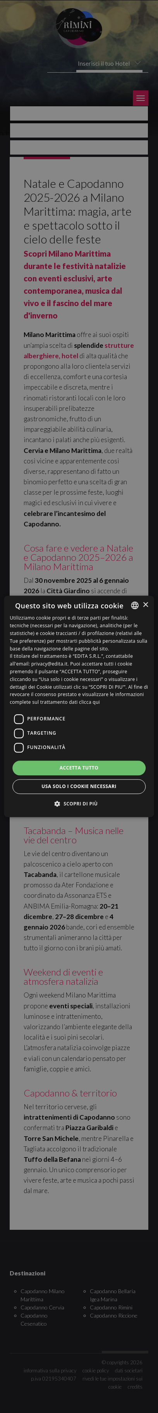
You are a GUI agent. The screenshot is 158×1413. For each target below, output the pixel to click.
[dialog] (79, 706)
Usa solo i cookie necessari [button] (78, 786)
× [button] (145, 605)
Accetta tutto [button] (79, 767)
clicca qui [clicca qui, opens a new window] (89, 702)
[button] (79, 804)
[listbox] (135, 605)
